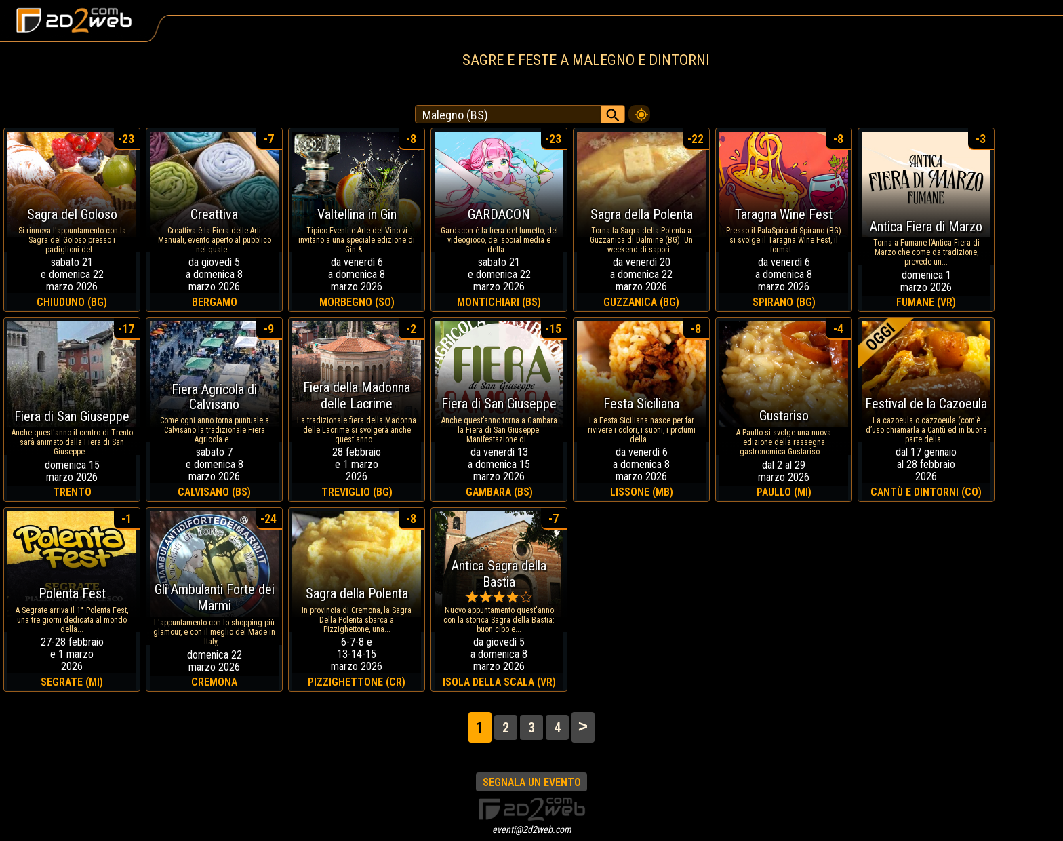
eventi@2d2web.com (531, 829)
